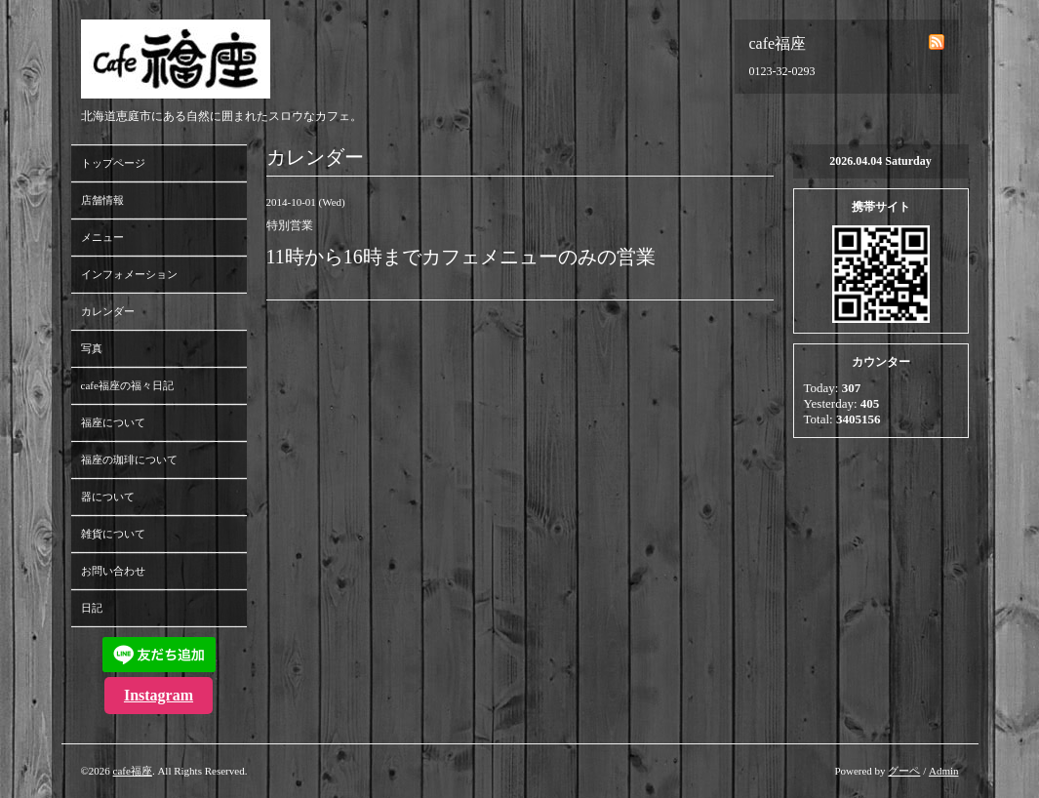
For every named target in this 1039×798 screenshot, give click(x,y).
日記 (91, 608)
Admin (944, 771)
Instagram (158, 695)
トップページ (113, 163)
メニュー (102, 237)
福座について (113, 422)
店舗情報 (102, 200)
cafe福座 (132, 771)
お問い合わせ (113, 571)
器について (108, 496)
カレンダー (108, 311)
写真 (91, 348)
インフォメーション (129, 274)
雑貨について (113, 533)
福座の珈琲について (129, 459)
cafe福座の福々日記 (127, 385)
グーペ (904, 771)
